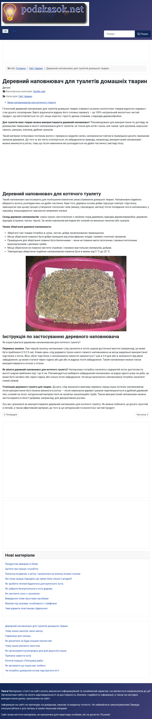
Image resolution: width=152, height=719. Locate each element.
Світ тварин (25, 96)
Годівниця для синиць (18, 635)
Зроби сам (39, 91)
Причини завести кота (18, 655)
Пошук (142, 33)
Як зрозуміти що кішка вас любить (25, 665)
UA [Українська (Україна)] (5, 31)
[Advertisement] (61, 51)
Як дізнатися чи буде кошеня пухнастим (28, 640)
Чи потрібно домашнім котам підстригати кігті (32, 670)
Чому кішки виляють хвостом (22, 645)
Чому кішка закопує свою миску (24, 631)
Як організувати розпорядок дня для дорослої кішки (35, 650)
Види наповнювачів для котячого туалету (31, 102)
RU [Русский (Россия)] (14, 31)
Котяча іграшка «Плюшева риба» (24, 660)
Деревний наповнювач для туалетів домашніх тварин (36, 626)
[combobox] (119, 33)
